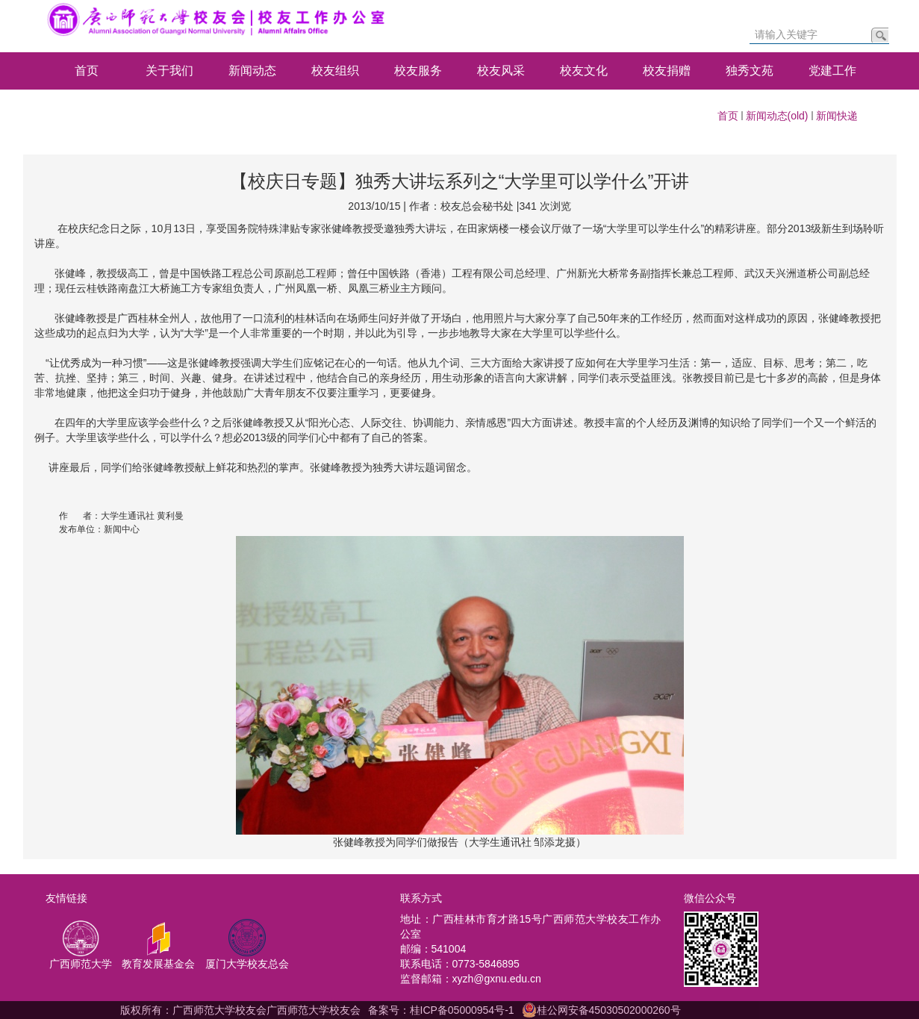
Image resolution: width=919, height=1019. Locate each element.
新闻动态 (252, 70)
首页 (87, 70)
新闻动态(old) (777, 116)
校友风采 (501, 70)
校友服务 (418, 70)
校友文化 (584, 70)
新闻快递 (837, 116)
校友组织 (335, 70)
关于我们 (169, 70)
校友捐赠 (667, 70)
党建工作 (832, 70)
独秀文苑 (749, 70)
